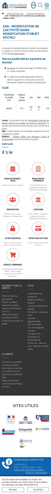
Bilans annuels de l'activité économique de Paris (12, 383)
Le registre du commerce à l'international (34, 337)
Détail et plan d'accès (36, 473)
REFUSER (13, 490)
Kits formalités (34, 324)
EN (33, 5)
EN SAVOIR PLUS (31, 485)
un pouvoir (11, 68)
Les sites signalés (36, 327)
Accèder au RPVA (10, 317)
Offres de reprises (10, 314)
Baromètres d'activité (12, 368)
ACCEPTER (38, 490)
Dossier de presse (10, 365)
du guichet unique (17, 54)
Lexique (31, 330)
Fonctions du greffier (11, 362)
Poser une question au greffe (29, 470)
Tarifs (30, 349)
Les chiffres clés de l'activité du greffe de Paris (12, 374)
